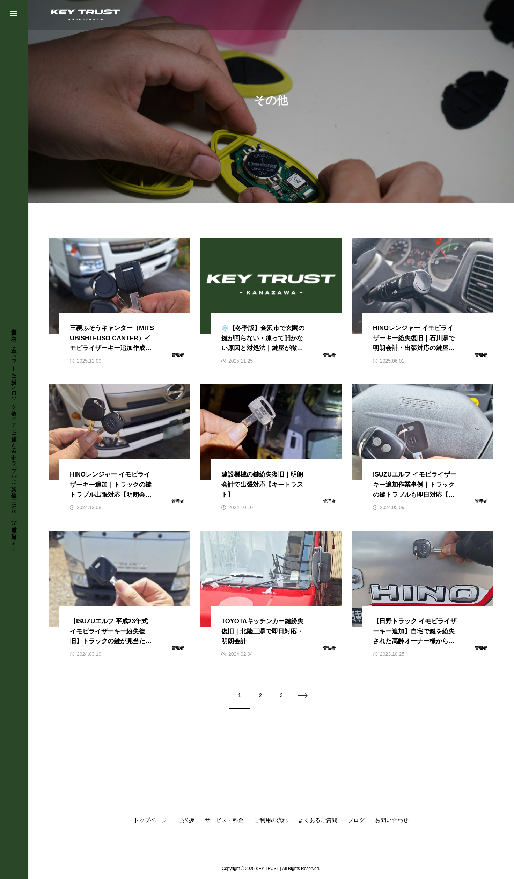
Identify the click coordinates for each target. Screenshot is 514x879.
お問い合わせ (392, 820)
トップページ (150, 820)
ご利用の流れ (271, 820)
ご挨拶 (185, 820)
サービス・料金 (224, 820)
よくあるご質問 (317, 820)
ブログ (356, 820)
